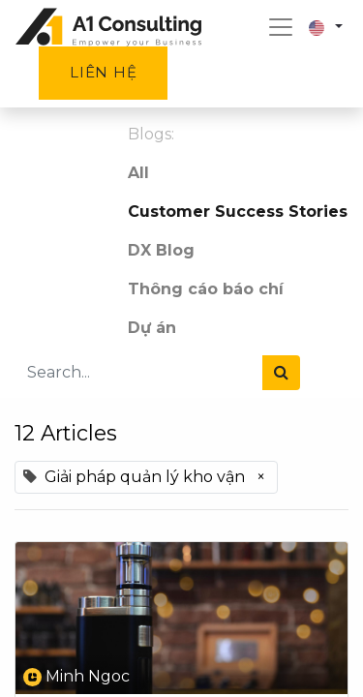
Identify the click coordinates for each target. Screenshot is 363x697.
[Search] (281, 372)
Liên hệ (103, 72)
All (138, 173)
